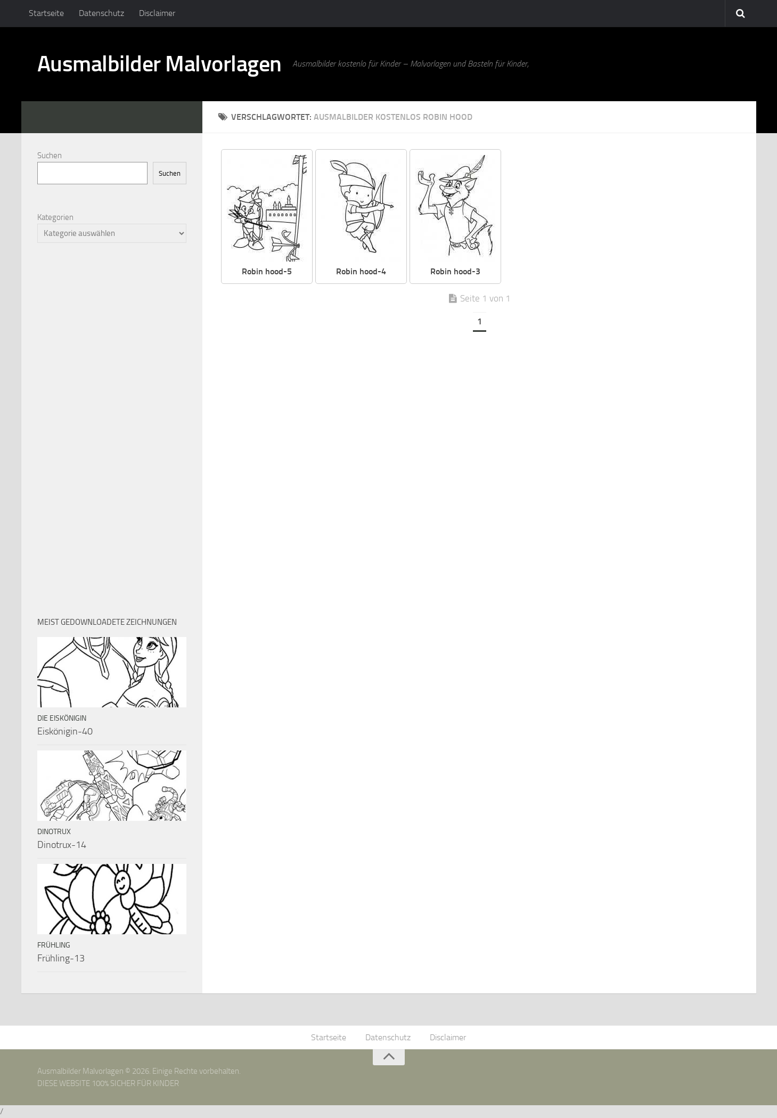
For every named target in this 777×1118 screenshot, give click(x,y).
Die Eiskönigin (61, 718)
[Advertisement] (111, 429)
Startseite (46, 13)
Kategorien (55, 217)
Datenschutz (101, 13)
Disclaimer (157, 13)
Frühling (53, 945)
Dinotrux (54, 831)
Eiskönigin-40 (65, 731)
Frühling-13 (61, 958)
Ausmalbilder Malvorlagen (159, 64)
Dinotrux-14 (61, 845)
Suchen (49, 155)
